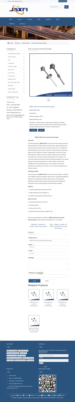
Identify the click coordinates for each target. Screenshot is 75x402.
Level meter (11, 73)
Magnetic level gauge (12, 350)
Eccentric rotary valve (14, 82)
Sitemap (61, 397)
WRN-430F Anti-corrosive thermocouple (34, 304)
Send (34, 281)
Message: (31, 257)
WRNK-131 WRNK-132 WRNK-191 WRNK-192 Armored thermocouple (58, 226)
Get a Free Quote (63, 1)
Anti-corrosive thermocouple (38, 43)
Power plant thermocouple (13, 353)
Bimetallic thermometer (14, 53)
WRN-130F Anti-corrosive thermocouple (48, 304)
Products (29, 19)
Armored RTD (23, 353)
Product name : (33, 237)
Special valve (11, 88)
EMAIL (41, 130)
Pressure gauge (12, 66)
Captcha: (41, 357)
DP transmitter (10, 360)
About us (19, 19)
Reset (47, 281)
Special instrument (13, 92)
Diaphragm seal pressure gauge (14, 358)
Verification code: (34, 273)
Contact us (22, 23)
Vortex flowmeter (21, 355)
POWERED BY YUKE (54, 397)
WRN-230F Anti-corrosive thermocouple (62, 304)
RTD (9, 60)
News (38, 19)
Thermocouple (25, 43)
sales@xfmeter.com (15, 112)
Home (10, 19)
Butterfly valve (12, 79)
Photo (57, 19)
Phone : (31, 244)
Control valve (11, 76)
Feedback (11, 23)
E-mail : (31, 250)
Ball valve (10, 85)
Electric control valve (11, 355)
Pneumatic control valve (20, 360)
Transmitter (11, 63)
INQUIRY (33, 130)
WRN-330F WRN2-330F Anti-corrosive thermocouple (34, 330)
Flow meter (11, 69)
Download (48, 19)
